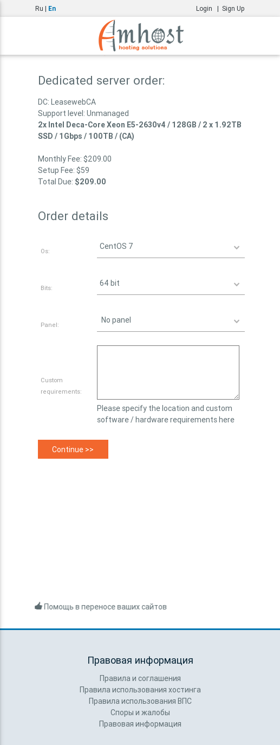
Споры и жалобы (140, 712)
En (52, 8)
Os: (45, 251)
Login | (209, 8)
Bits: (47, 288)
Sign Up (233, 8)
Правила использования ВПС (140, 701)
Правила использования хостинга (140, 690)
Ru (39, 8)
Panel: (50, 325)
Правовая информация (140, 724)
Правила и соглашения (140, 678)
